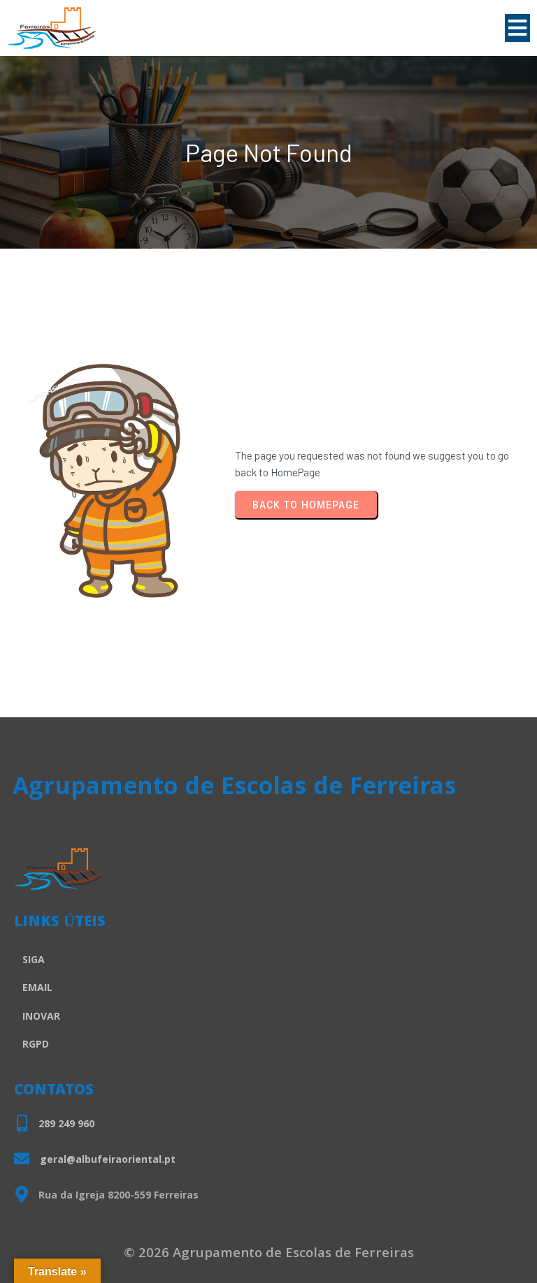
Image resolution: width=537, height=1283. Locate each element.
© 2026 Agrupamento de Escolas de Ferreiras (269, 1254)
